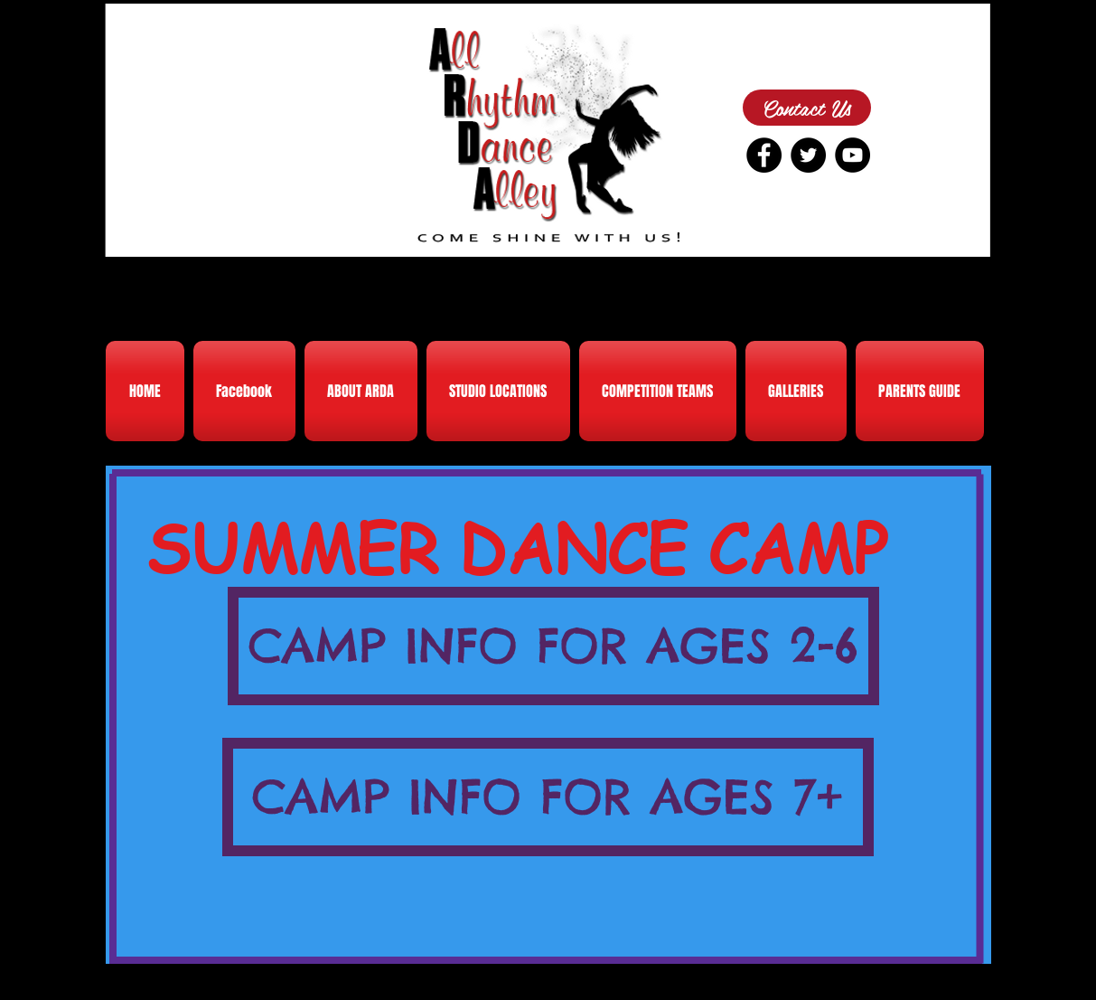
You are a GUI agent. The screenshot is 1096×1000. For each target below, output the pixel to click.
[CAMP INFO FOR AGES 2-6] (553, 646)
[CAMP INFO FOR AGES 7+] (548, 797)
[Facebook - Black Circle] (764, 155)
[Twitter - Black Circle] (808, 155)
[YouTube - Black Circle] (852, 155)
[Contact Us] (807, 108)
